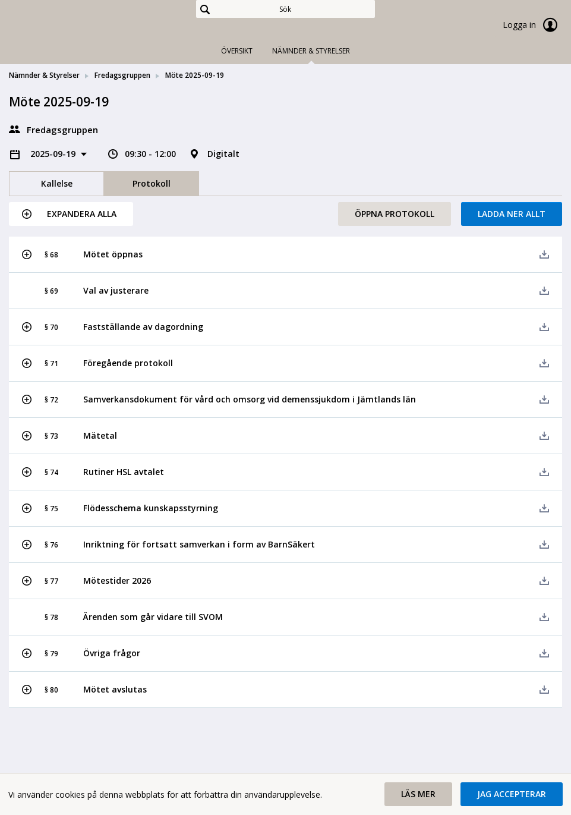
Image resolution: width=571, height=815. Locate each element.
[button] (71, 214)
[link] (68, 26)
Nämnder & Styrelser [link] (44, 75)
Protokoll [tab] (152, 183)
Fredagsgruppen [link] (122, 75)
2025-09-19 (54, 153)
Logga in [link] (532, 25)
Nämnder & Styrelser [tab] (311, 51)
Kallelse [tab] (56, 183)
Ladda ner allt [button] (511, 213)
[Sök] (285, 9)
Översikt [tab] (237, 51)
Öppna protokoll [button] (394, 213)
